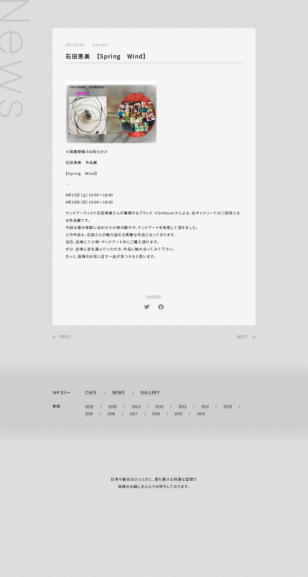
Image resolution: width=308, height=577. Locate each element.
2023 (159, 406)
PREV (62, 337)
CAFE (91, 392)
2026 (89, 406)
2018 (111, 414)
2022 (182, 406)
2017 (134, 414)
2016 (156, 414)
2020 (228, 406)
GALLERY (150, 392)
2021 (205, 406)
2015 (179, 414)
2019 (89, 414)
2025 (112, 406)
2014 (201, 414)
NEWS (118, 392)
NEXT (246, 337)
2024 (136, 406)
